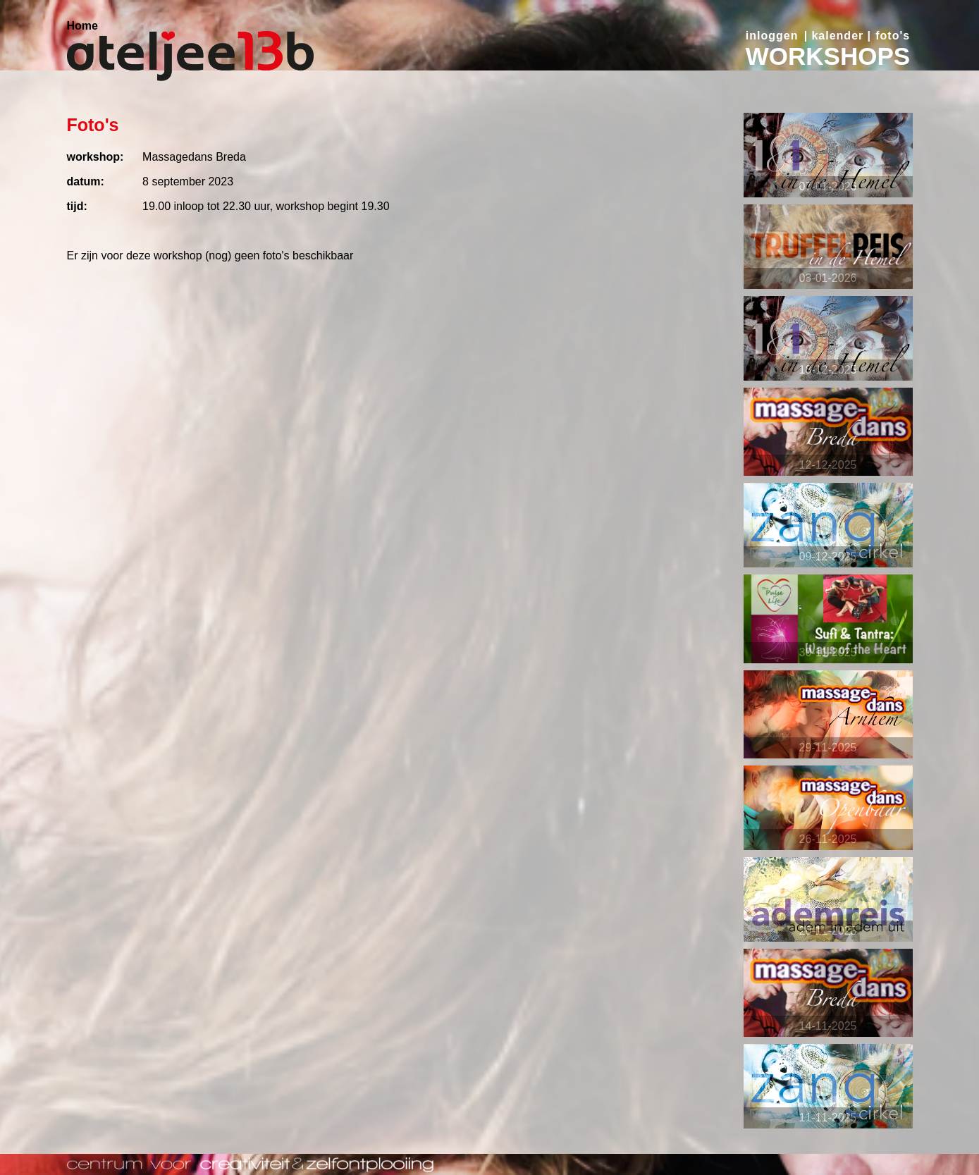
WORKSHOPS (828, 56)
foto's (892, 36)
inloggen (772, 36)
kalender (837, 36)
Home (82, 26)
